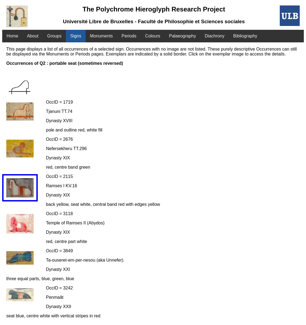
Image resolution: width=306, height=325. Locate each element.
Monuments (101, 36)
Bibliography (245, 36)
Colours (152, 36)
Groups (54, 36)
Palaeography (182, 36)
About (33, 36)
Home (12, 36)
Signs (75, 36)
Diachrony (215, 36)
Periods (129, 36)
